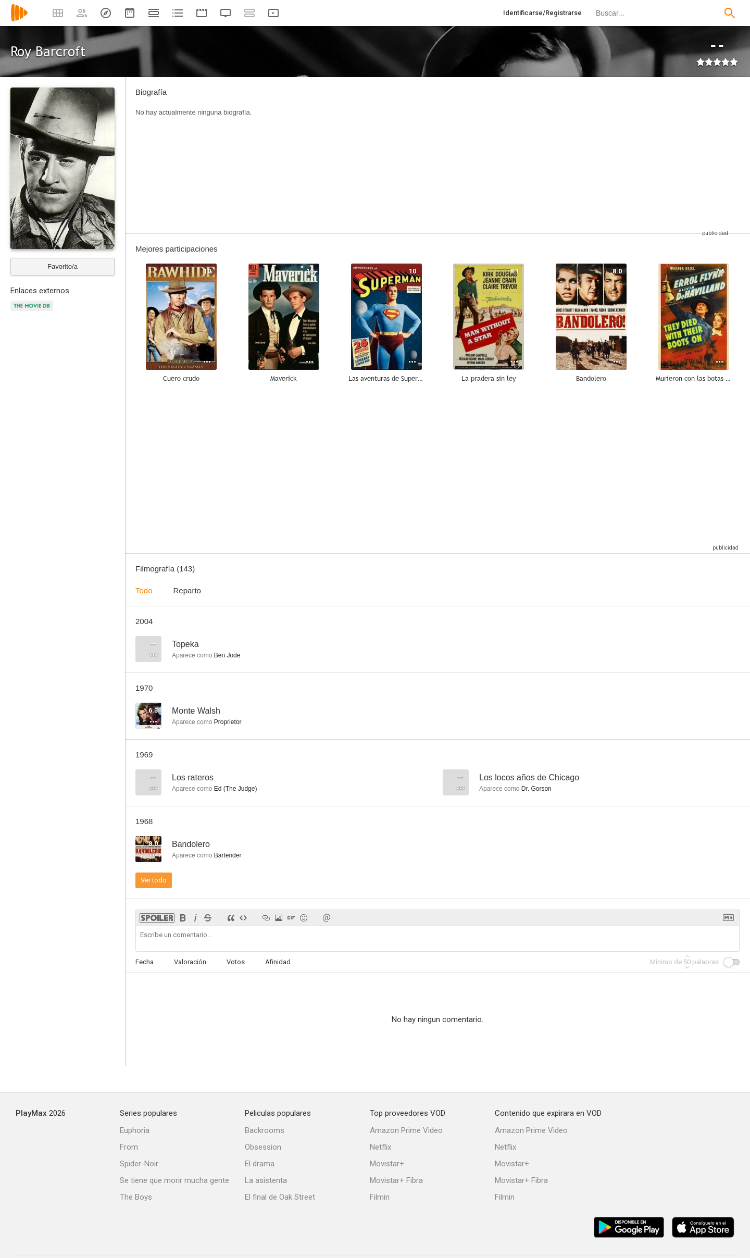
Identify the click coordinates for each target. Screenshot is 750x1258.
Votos (236, 962)
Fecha (144, 962)
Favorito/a (62, 266)
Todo (144, 590)
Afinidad (278, 962)
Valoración (190, 962)
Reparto (187, 590)
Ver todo (154, 880)
